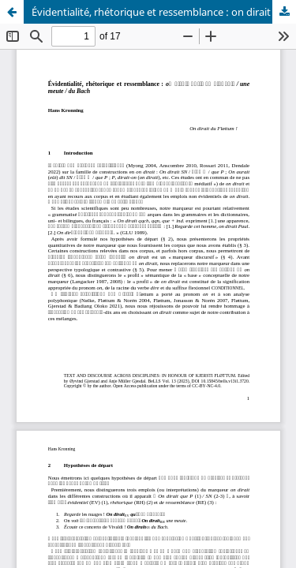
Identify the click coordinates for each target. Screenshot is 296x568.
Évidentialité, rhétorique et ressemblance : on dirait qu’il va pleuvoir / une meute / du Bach (164, 12)
